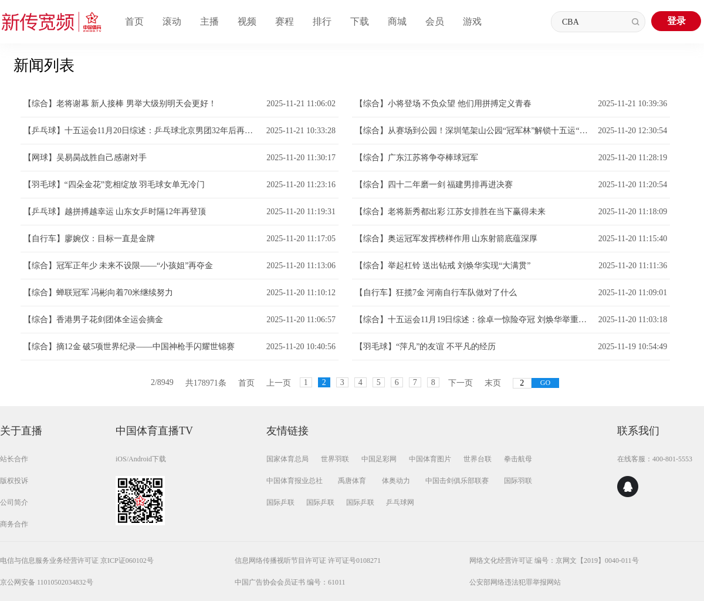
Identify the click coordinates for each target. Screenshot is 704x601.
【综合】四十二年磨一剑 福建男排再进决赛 (434, 184)
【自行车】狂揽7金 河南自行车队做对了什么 (436, 292)
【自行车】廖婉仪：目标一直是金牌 (89, 238)
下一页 (460, 383)
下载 (359, 21)
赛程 (284, 21)
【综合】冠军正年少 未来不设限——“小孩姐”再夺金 (118, 265)
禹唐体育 (352, 481)
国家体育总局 (287, 459)
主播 (209, 21)
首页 (134, 21)
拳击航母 (518, 459)
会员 (434, 21)
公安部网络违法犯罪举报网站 (515, 582)
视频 (247, 21)
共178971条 (205, 383)
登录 (676, 21)
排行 (322, 21)
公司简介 (14, 502)
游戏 (472, 21)
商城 (397, 21)
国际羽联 (518, 481)
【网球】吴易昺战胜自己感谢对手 (85, 157)
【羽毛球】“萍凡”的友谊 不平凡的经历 (425, 346)
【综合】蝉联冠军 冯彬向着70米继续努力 (98, 292)
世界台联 (477, 459)
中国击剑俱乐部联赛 (457, 481)
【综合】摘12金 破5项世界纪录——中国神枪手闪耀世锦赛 (129, 346)
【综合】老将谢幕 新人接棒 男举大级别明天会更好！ (119, 103)
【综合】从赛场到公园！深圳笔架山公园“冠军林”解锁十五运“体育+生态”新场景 (473, 130)
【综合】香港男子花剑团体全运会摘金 (93, 319)
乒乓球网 (400, 502)
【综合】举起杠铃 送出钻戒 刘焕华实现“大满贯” (442, 265)
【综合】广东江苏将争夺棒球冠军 (416, 157)
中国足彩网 (379, 459)
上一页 (278, 383)
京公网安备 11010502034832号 (46, 582)
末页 (493, 383)
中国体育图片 (430, 459)
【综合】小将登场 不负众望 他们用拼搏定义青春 (443, 103)
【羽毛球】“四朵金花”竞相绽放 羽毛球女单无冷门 (114, 184)
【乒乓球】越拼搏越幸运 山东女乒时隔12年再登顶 (115, 211)
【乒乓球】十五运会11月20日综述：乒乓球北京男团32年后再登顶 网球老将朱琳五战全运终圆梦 (141, 130)
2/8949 (162, 382)
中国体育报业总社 (294, 481)
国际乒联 (280, 502)
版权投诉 (14, 481)
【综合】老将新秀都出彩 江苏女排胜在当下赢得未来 (450, 211)
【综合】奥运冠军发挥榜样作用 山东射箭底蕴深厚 (446, 238)
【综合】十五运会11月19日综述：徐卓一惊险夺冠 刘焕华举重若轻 (474, 319)
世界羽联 (335, 459)
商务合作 (14, 524)
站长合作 (14, 459)
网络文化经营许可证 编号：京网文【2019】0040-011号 (554, 560)
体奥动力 (396, 481)
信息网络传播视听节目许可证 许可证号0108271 (308, 560)
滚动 (172, 21)
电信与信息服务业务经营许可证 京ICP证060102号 (77, 560)
